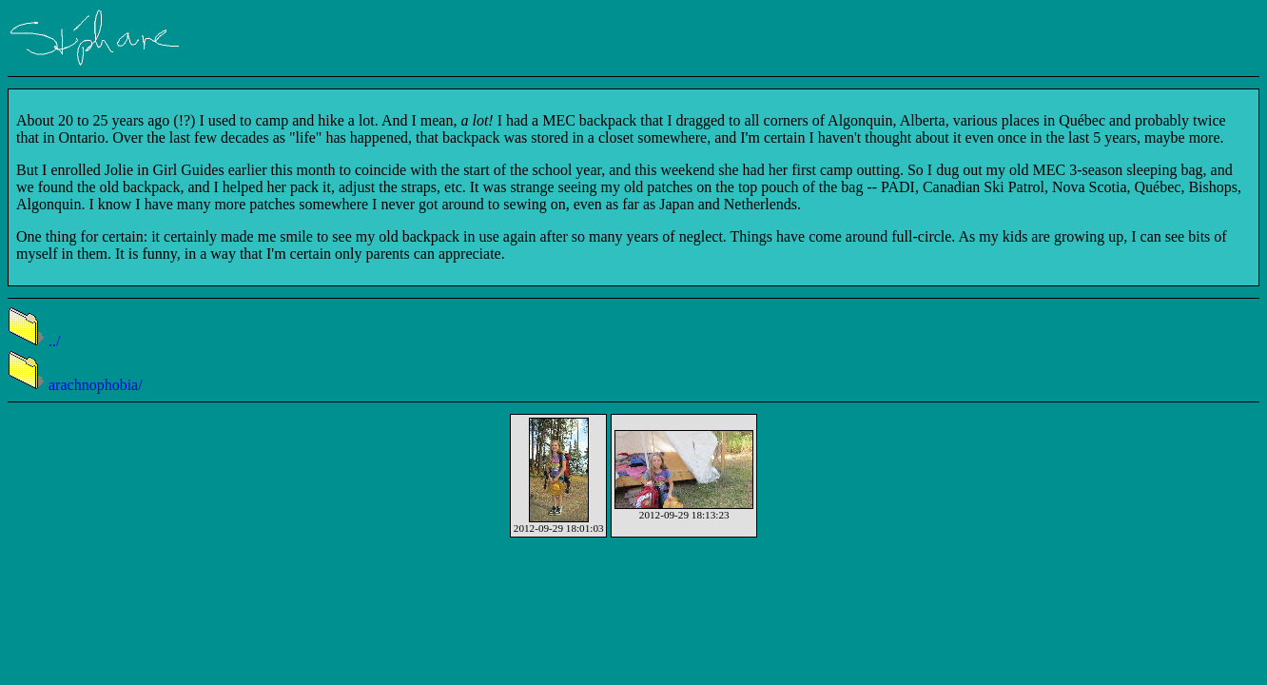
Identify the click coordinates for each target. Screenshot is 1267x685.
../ (34, 341)
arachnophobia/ (75, 385)
